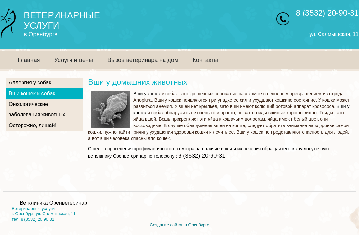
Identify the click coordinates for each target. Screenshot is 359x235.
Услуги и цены (74, 60)
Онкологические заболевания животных (37, 109)
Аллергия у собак (30, 82)
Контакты (205, 60)
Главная (29, 60)
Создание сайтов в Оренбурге (179, 224)
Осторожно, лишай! (32, 125)
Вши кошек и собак (32, 93)
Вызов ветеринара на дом (142, 60)
